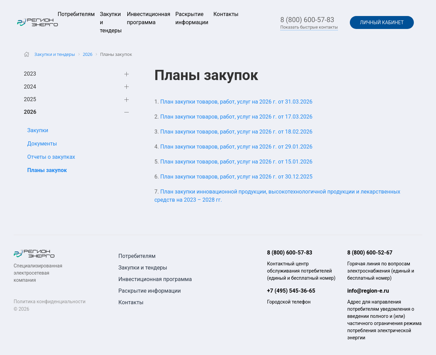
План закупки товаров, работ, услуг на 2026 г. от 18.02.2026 (236, 131)
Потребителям (76, 14)
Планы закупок (47, 170)
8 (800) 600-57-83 (307, 20)
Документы (42, 143)
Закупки (37, 130)
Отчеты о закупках (51, 157)
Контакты (226, 14)
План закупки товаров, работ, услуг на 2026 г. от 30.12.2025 (236, 176)
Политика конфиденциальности (49, 301)
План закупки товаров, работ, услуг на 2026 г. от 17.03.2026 (236, 116)
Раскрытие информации (150, 291)
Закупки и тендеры (143, 267)
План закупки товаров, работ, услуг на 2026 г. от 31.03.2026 (236, 101)
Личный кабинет (382, 22)
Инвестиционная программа (155, 279)
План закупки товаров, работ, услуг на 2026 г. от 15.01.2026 (236, 161)
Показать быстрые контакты (309, 27)
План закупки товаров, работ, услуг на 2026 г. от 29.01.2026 (236, 146)
